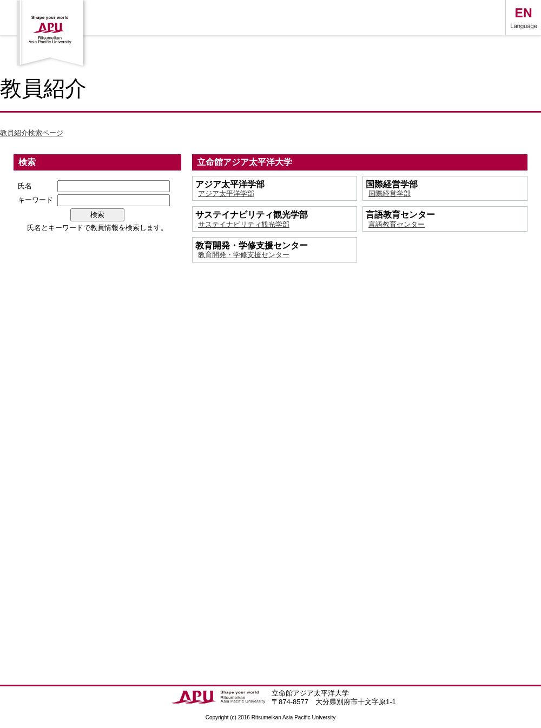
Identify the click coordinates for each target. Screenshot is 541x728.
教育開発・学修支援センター (243, 255)
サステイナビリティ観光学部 (243, 224)
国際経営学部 (389, 193)
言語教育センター (396, 224)
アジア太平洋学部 (226, 193)
